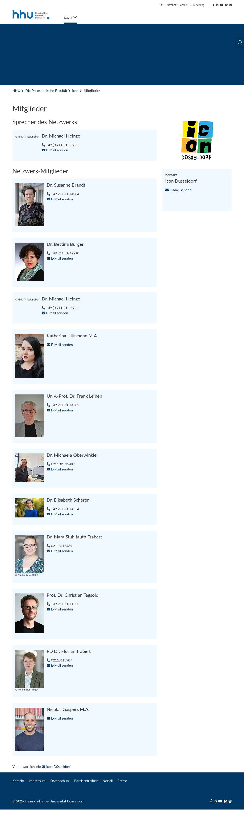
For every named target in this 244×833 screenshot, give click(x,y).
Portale (183, 4)
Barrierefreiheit (86, 804)
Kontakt (18, 804)
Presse (122, 804)
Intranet (171, 4)
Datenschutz (59, 804)
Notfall (108, 804)
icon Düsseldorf (56, 790)
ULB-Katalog (197, 4)
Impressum (37, 804)
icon (75, 90)
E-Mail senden (60, 150)
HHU (16, 90)
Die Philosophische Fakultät (46, 90)
